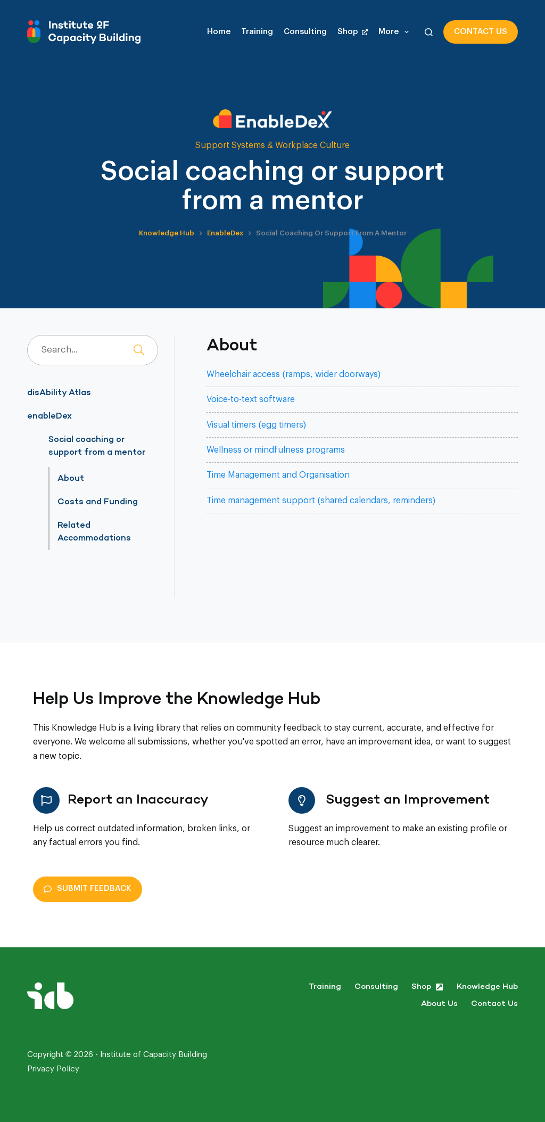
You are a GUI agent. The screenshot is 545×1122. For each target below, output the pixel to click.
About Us (439, 1004)
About (70, 479)
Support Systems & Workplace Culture (272, 145)
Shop (352, 32)
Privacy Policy (53, 1069)
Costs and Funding (97, 502)
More (395, 32)
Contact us (480, 32)
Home (218, 32)
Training (257, 32)
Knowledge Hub (487, 987)
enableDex (49, 416)
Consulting (305, 32)
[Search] (429, 32)
